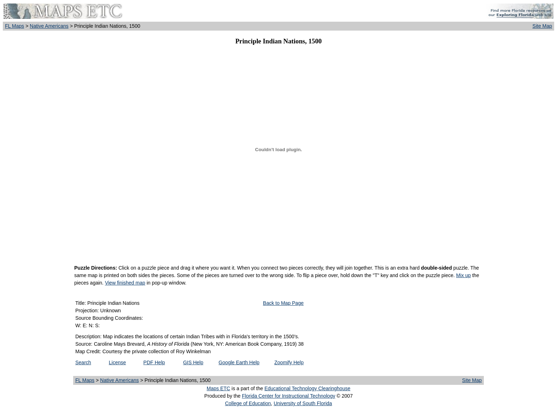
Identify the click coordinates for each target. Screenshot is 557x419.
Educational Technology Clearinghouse (307, 388)
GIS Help (193, 362)
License (117, 362)
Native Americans (49, 26)
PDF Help (154, 362)
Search (83, 362)
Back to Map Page (283, 303)
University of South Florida (303, 403)
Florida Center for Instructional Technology (288, 396)
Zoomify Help (288, 362)
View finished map (125, 283)
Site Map (542, 26)
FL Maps (14, 26)
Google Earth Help (238, 362)
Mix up (463, 275)
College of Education (248, 403)
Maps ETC (218, 388)
